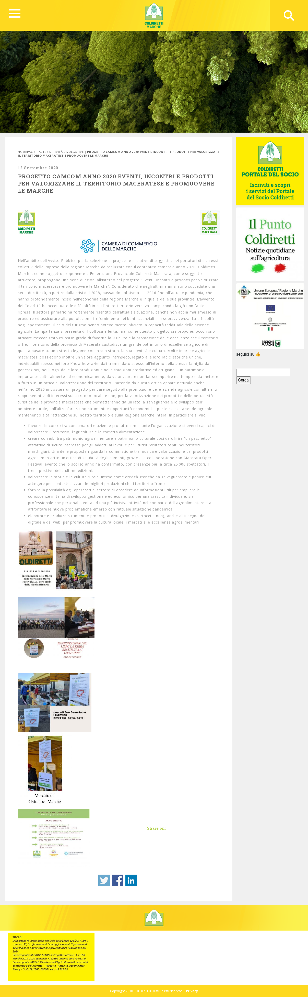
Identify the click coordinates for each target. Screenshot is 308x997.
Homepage (26, 152)
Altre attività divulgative (61, 152)
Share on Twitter (104, 880)
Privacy (192, 991)
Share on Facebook (117, 880)
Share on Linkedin (131, 880)
